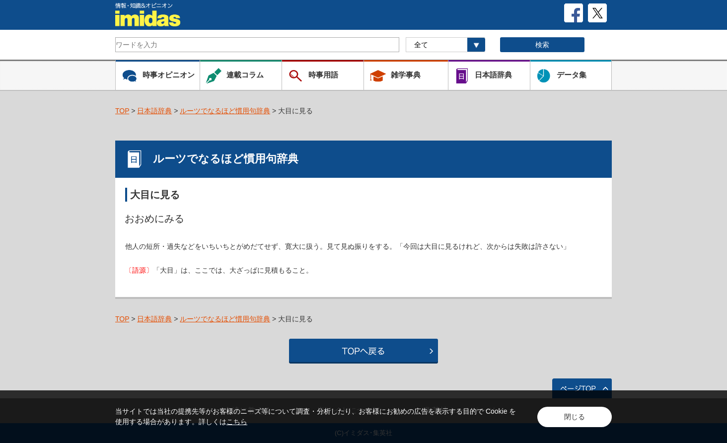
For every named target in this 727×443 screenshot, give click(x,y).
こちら (236, 422)
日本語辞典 (154, 111)
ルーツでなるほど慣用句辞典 (225, 111)
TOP (122, 111)
